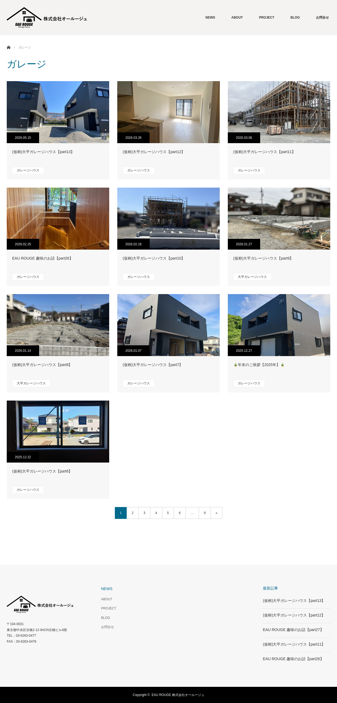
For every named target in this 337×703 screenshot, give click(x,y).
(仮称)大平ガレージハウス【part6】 (42, 471)
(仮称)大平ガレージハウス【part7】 (153, 365)
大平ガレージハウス (252, 277)
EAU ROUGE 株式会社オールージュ (178, 695)
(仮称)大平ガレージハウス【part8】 (42, 365)
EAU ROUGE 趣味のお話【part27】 (293, 630)
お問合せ (322, 17)
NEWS (210, 17)
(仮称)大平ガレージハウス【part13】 (43, 152)
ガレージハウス (28, 170)
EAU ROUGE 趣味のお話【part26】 (42, 258)
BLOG (295, 17)
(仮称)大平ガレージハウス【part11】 (264, 152)
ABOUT (237, 17)
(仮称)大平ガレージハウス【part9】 (263, 258)
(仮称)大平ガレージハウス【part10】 (154, 258)
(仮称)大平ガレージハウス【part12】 (154, 152)
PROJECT (266, 17)
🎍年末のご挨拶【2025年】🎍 (259, 365)
